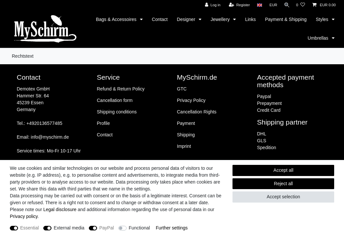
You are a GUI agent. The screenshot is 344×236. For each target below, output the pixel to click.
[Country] (258, 5)
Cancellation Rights (197, 111)
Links (250, 19)
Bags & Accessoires (117, 19)
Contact (160, 19)
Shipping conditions (116, 111)
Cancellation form (114, 100)
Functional (139, 227)
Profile (103, 123)
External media (69, 227)
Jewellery (221, 19)
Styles (323, 19)
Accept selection (283, 196)
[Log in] (211, 5)
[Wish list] (301, 5)
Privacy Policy (191, 100)
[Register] (238, 5)
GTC (182, 88)
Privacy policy (24, 216)
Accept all (283, 170)
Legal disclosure (59, 209)
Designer (186, 19)
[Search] (286, 5)
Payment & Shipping (286, 19)
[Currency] (271, 5)
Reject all (283, 183)
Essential (29, 227)
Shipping (186, 134)
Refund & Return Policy (121, 88)
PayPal (106, 227)
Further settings (172, 227)
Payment (186, 123)
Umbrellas (319, 38)
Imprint (184, 146)
